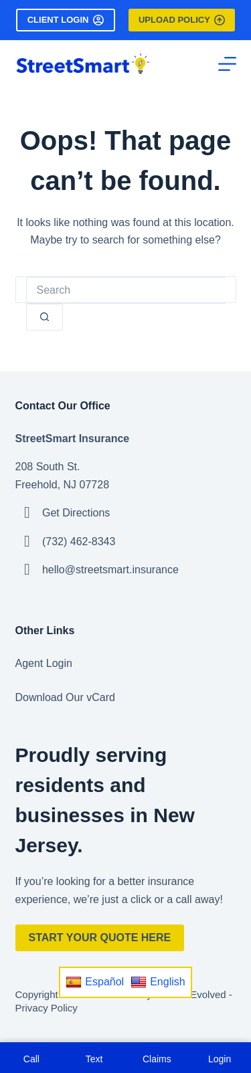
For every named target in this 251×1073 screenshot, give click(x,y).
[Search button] (44, 317)
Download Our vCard (65, 697)
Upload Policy (182, 20)
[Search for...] (126, 290)
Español (95, 982)
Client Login (65, 20)
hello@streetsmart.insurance (110, 569)
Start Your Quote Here (100, 937)
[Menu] (227, 64)
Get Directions (76, 512)
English (158, 982)
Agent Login (43, 663)
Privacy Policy (46, 1007)
